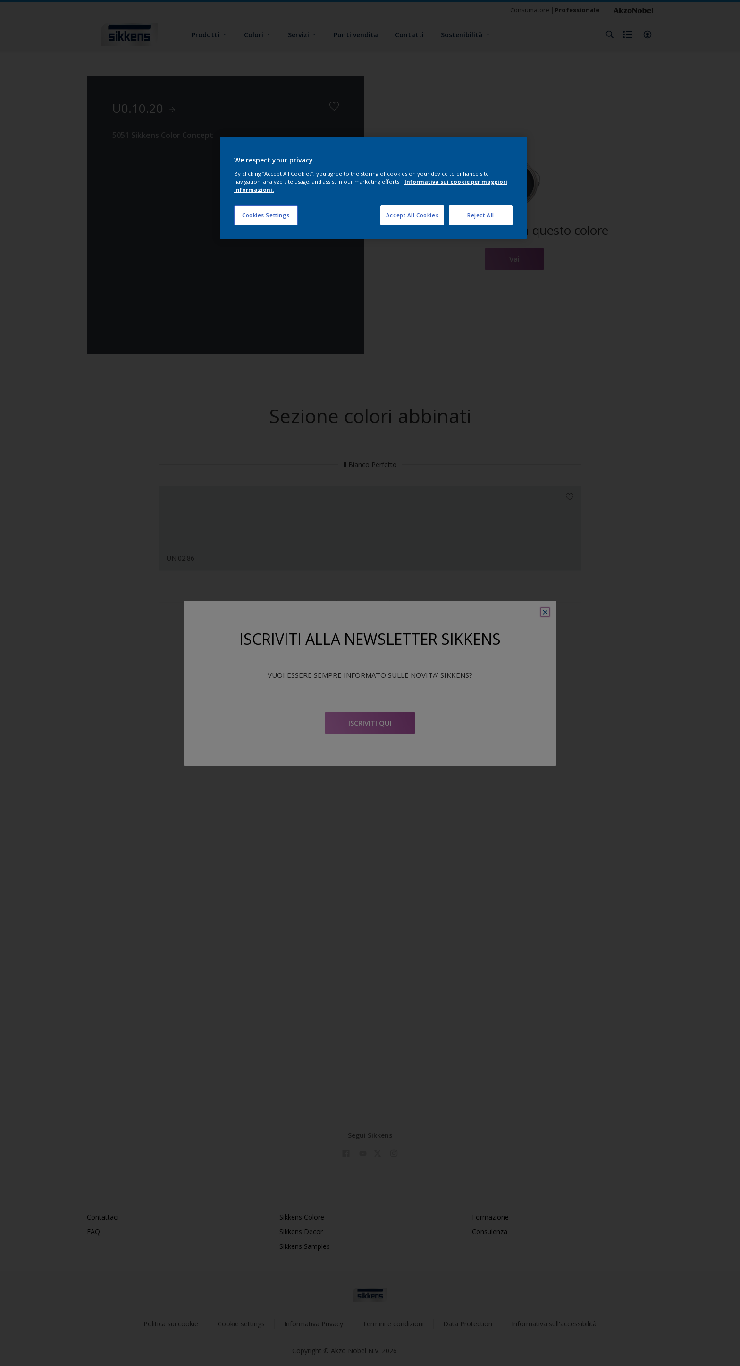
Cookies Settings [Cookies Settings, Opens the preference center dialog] (266, 215)
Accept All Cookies (412, 215)
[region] (373, 188)
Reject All (480, 215)
